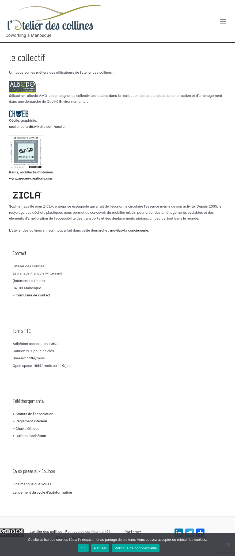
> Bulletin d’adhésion (29, 436)
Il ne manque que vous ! (32, 484)
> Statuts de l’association (33, 414)
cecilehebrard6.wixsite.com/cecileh (38, 126)
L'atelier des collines (46, 531)
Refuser (100, 548)
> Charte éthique (26, 428)
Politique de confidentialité (86, 531)
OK (83, 548)
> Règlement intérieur (30, 421)
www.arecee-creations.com (31, 178)
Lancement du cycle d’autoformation (42, 492)
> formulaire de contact (31, 295)
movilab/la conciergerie (129, 230)
